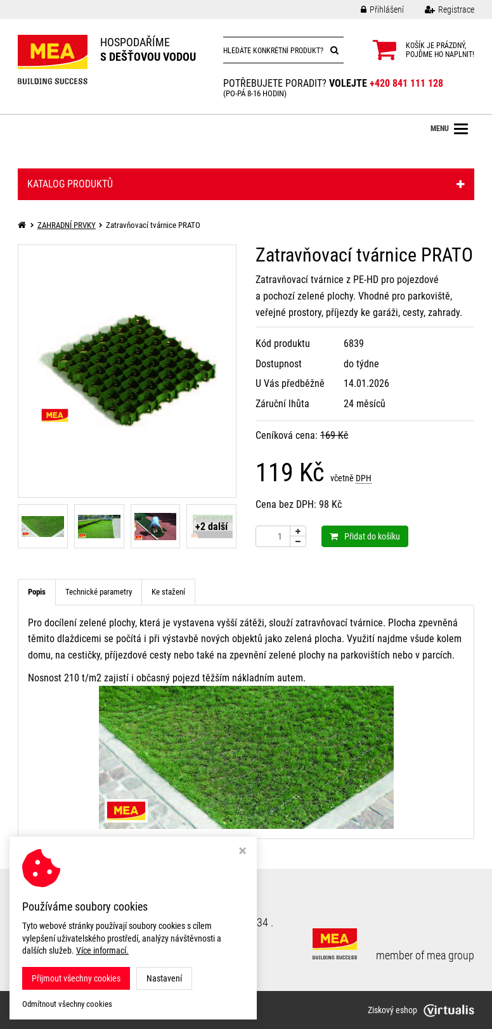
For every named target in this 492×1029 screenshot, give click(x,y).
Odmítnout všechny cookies (67, 1004)
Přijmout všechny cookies (76, 978)
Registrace (440, 9)
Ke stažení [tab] (168, 592)
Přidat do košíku (365, 536)
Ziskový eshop (421, 1010)
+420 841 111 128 (406, 83)
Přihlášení (373, 9)
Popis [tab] (37, 592)
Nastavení (164, 978)
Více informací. (102, 950)
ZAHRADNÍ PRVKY (66, 225)
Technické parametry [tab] (98, 592)
